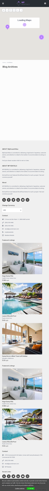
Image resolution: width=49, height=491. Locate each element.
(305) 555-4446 (9, 222)
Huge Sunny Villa (7, 276)
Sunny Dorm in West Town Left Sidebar (15, 356)
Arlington (4, 358)
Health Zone (5, 278)
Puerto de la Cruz (7, 318)
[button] (7, 27)
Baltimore (11, 358)
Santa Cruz (13, 278)
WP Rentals (8, 467)
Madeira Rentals (9, 235)
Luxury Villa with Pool (9, 316)
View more (37, 485)
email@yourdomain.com (12, 229)
